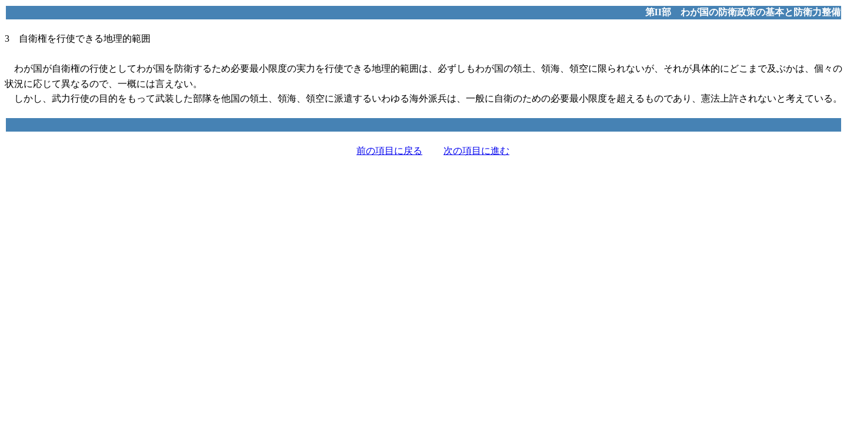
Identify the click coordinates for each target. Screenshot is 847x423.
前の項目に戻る (389, 151)
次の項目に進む (476, 151)
